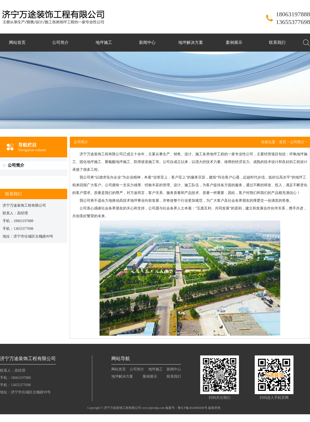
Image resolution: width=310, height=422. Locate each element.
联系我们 (277, 42)
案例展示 (234, 42)
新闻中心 (147, 42)
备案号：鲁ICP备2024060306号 (186, 408)
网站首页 (17, 42)
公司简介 (60, 42)
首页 (282, 142)
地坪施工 (104, 42)
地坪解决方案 (190, 42)
